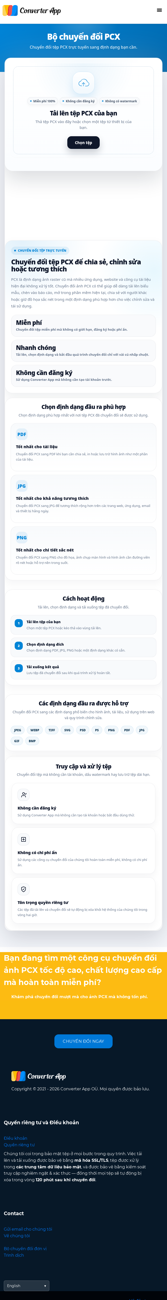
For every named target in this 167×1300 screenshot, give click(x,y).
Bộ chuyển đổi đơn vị (25, 1248)
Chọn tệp (83, 142)
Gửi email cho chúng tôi (28, 1229)
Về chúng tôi (17, 1235)
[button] (83, 110)
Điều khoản (15, 1138)
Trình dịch (14, 1255)
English (13, 1286)
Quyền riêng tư (19, 1145)
